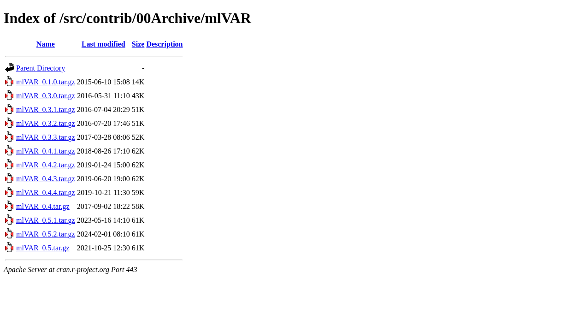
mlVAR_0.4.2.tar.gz (45, 165)
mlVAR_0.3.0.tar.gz (45, 96)
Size (138, 44)
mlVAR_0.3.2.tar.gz (45, 123)
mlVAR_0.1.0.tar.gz (45, 82)
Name (45, 44)
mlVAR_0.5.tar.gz (43, 248)
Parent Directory (40, 68)
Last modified (103, 44)
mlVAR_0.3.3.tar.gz (45, 137)
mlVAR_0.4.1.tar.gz (45, 151)
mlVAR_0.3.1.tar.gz (45, 109)
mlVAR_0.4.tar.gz (43, 206)
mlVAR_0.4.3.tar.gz (45, 179)
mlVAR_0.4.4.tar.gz (45, 192)
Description (164, 44)
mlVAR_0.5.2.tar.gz (45, 234)
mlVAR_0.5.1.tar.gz (45, 220)
